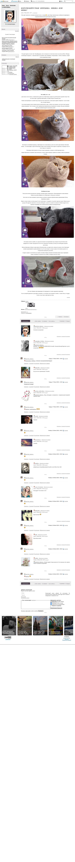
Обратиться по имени (45, 363)
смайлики (34, 600)
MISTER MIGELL (2, 7)
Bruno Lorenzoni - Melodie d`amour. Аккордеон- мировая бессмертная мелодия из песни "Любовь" (9, 42)
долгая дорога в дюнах (7, 48)
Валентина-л (38, 439)
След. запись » (52, 321)
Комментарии (13, 5)
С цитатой (63, 336)
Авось (34, 1)
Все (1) (17, 56)
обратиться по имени (48, 326)
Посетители (11, 73)
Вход (20, 1)
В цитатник (67, 336)
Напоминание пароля (25, 597)
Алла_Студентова (39, 487)
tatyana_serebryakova (39, 391)
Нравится (60, 316)
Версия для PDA (66, 638)
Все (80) (17, 31)
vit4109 (36, 416)
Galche (36, 558)
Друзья (7, 5)
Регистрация (15, 1)
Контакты (67, 639)
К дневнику (44, 321)
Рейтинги (27, 1)
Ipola (36, 534)
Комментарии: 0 (11, 39)
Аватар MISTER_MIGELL (9, 16)
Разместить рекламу (66, 640)
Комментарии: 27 (11, 49)
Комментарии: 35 (11, 51)
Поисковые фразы (13, 74)
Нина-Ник (37, 367)
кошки (27, 301)
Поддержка (59, 1)
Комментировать (25, 321)
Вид (62, 1)
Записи (3, 5)
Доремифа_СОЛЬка (39, 341)
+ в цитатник (34, 12)
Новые (68, 321)
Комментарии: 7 (11, 46)
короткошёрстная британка (30, 309)
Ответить (59, 336)
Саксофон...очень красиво (8, 50)
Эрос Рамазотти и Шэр (7, 45)
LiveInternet (5, 1)
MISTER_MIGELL (30, 302)
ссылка (46, 327)
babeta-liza (37, 510)
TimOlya (37, 463)
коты (27, 308)
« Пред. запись (38, 321)
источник (68, 297)
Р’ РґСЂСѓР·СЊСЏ (11, 24)
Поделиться (66, 316)
